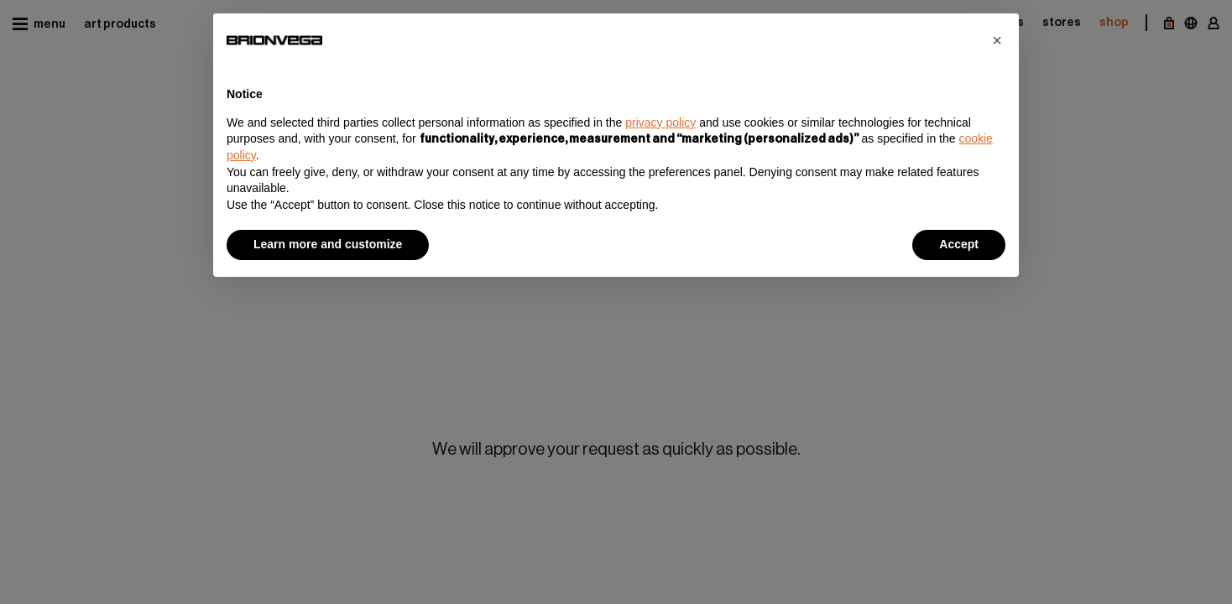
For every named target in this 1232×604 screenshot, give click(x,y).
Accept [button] (959, 244)
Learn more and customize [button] (327, 244)
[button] (997, 40)
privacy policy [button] (660, 122)
